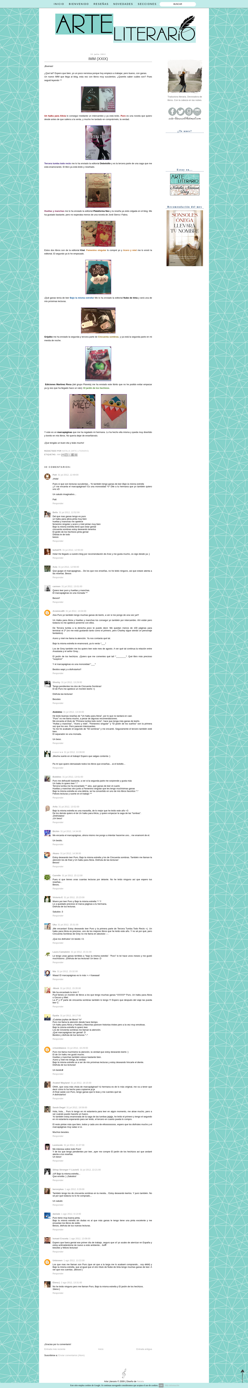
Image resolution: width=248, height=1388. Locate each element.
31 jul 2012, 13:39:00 (74, 752)
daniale (56, 1214)
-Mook (56, 988)
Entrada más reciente (54, 1349)
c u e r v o (58, 752)
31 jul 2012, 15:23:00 (74, 897)
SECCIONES (147, 4)
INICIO (59, 4)
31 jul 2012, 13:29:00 (71, 682)
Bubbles (57, 776)
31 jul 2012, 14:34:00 (70, 831)
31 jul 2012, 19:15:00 (81, 1082)
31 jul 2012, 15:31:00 (68, 924)
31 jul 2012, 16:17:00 (70, 1015)
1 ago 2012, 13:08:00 (79, 1238)
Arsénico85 (58, 611)
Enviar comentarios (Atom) (71, 1355)
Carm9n (57, 875)
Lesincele (58, 1145)
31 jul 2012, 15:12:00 (72, 875)
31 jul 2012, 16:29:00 (77, 1048)
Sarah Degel (59, 1107)
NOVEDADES (123, 4)
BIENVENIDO (79, 4)
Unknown (58, 1260)
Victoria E (58, 897)
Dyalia (56, 1015)
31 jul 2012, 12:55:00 (72, 550)
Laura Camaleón (61, 952)
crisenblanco (59, 1048)
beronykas (58, 1189)
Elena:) (56, 1282)
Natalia (140, 1381)
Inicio (100, 1349)
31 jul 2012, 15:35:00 (70, 988)
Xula (55, 567)
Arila (55, 806)
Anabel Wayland (61, 1082)
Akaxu (56, 853)
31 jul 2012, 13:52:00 (69, 806)
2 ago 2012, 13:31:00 (71, 1282)
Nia (54, 971)
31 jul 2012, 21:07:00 (74, 1145)
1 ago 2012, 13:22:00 (74, 1260)
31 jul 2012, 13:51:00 (72, 776)
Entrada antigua (144, 1349)
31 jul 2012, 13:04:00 (75, 611)
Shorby (56, 682)
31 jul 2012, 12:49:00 (68, 474)
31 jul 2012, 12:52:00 (69, 512)
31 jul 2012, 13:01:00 (72, 586)
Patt (55, 474)
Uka (55, 924)
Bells (55, 512)
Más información (172, 1385)
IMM (59, 455)
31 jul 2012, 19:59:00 (76, 1107)
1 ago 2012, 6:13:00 (71, 1214)
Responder (58, 503)
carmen (56, 586)
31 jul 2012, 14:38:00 (70, 853)
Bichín (56, 831)
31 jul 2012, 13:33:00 (73, 712)
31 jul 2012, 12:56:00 (68, 567)
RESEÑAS (101, 4)
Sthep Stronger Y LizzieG (66, 1169)
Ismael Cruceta (60, 1238)
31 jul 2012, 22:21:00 (90, 1169)
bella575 (57, 550)
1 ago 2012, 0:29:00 (74, 1189)
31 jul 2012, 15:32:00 (67, 971)
